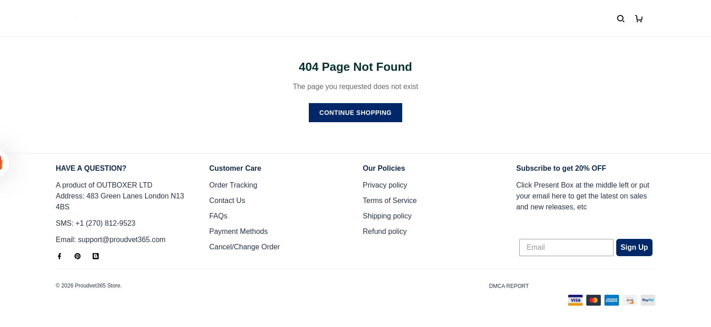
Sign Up (634, 247)
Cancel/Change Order (244, 247)
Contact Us (227, 200)
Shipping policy (387, 216)
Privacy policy (385, 185)
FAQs (218, 216)
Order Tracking (233, 185)
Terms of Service (390, 200)
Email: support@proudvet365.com (111, 239)
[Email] (566, 247)
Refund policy (385, 231)
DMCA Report (509, 286)
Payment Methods (238, 231)
